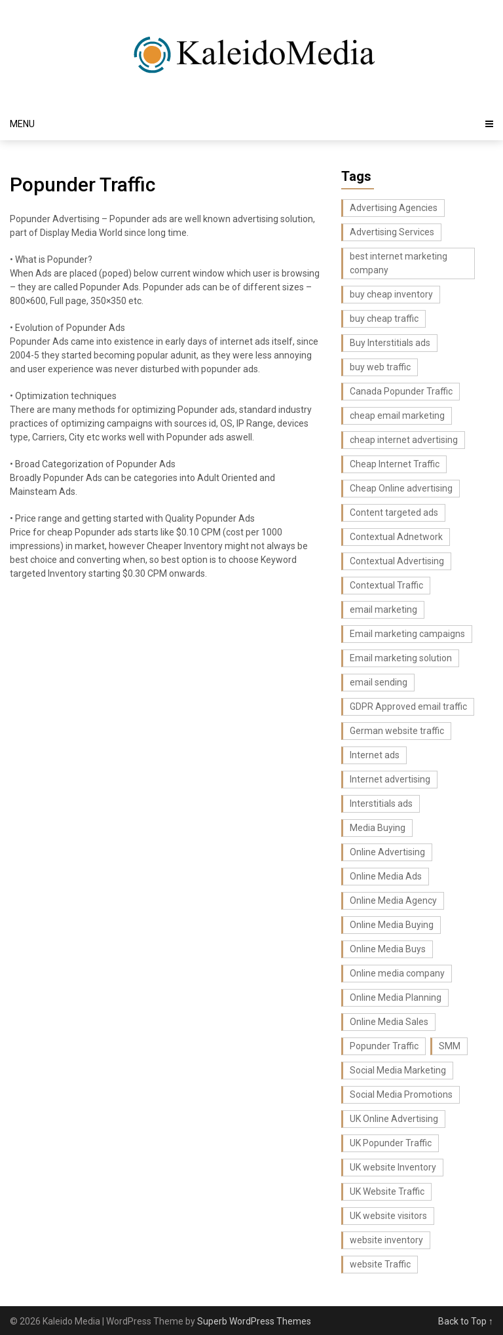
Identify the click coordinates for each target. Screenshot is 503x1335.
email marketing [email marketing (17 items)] (383, 609)
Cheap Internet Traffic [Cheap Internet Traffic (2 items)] (394, 464)
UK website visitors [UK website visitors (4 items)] (388, 1215)
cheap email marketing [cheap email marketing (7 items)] (397, 415)
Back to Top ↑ (465, 1321)
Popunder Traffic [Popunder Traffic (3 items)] (384, 1046)
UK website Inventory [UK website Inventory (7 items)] (393, 1167)
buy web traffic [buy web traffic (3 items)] (380, 367)
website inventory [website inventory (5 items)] (386, 1240)
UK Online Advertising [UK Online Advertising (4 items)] (394, 1118)
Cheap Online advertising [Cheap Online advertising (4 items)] (401, 488)
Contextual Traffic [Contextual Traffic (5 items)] (386, 585)
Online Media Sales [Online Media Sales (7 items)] (389, 1021)
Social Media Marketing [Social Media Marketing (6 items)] (398, 1070)
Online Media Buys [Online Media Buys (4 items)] (388, 949)
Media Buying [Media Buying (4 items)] (377, 827)
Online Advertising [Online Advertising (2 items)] (387, 852)
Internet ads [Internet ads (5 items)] (375, 755)
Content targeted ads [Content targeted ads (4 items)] (394, 512)
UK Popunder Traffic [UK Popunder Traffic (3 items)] (391, 1143)
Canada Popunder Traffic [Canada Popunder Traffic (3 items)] (401, 391)
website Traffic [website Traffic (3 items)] (380, 1264)
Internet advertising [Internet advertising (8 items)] (390, 779)
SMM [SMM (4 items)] (449, 1046)
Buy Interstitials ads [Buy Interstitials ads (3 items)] (390, 343)
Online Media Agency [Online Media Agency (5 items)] (393, 900)
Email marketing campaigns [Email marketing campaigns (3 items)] (407, 634)
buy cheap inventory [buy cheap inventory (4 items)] (391, 294)
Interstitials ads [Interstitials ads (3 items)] (381, 803)
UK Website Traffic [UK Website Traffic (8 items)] (387, 1191)
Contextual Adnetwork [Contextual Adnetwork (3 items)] (396, 537)
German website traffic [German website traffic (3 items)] (397, 731)
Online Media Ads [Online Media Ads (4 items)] (386, 876)
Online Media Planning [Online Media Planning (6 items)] (395, 997)
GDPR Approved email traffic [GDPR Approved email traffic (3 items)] (408, 706)
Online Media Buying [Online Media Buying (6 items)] (392, 924)
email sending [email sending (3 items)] (378, 682)
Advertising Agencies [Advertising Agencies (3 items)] (394, 208)
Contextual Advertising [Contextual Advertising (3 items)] (397, 561)
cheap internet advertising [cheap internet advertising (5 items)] (404, 440)
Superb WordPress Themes (254, 1321)
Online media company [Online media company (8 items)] (397, 973)
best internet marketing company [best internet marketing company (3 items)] (398, 263)
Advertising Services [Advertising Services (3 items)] (392, 232)
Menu (22, 124)
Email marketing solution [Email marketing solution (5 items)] (401, 658)
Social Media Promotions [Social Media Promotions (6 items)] (401, 1094)
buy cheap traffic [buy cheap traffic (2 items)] (384, 318)
